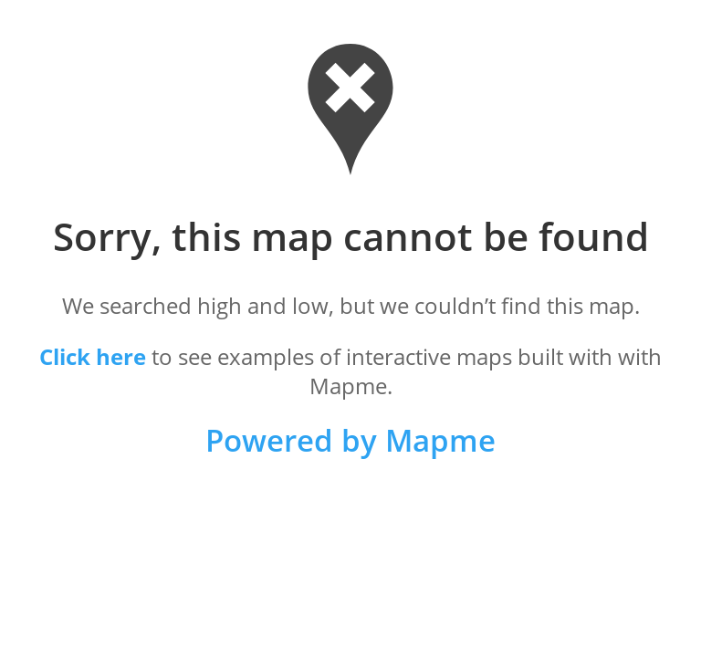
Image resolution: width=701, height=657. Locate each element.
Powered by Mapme (350, 441)
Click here (92, 356)
